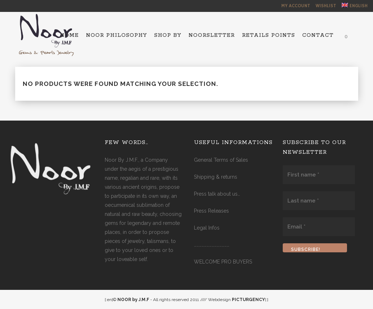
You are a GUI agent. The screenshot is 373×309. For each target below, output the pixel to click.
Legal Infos (207, 228)
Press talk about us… (217, 194)
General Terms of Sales (221, 160)
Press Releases (211, 211)
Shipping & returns (215, 177)
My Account (295, 6)
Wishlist (326, 6)
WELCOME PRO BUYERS (223, 262)
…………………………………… (211, 245)
